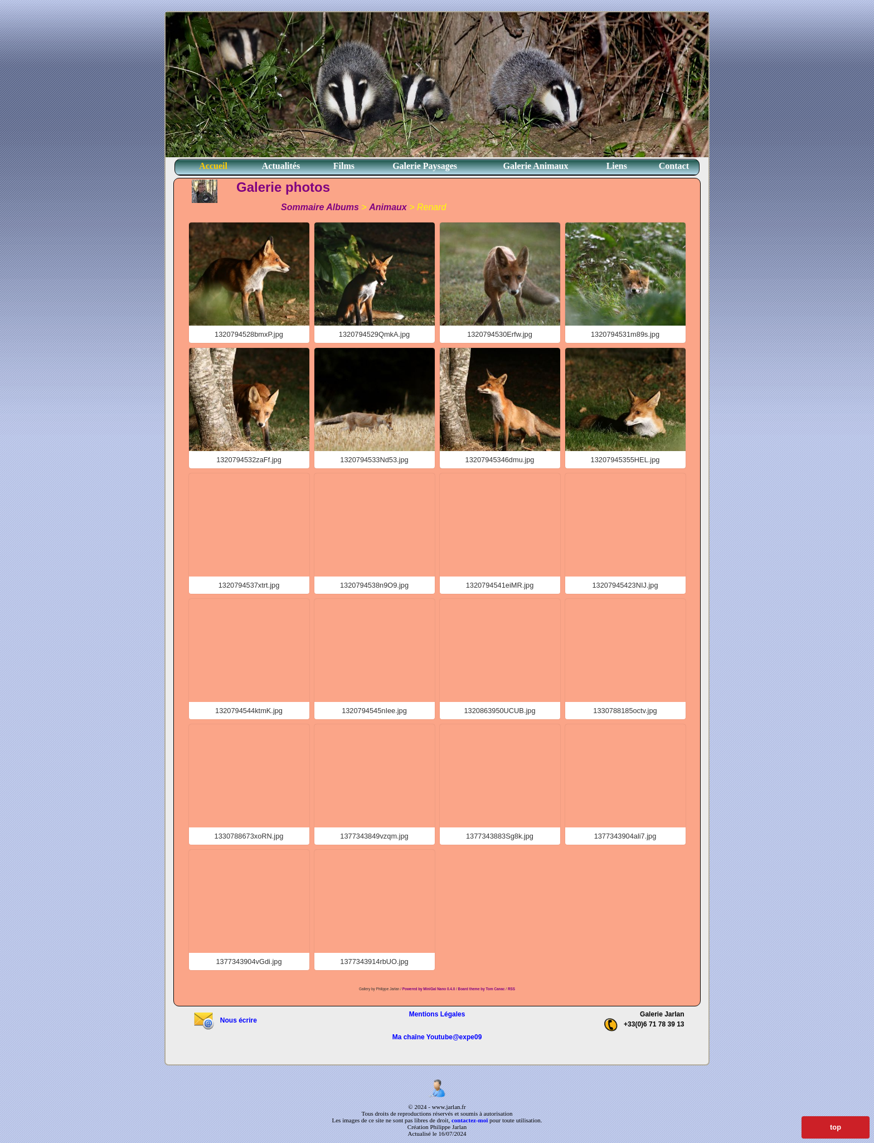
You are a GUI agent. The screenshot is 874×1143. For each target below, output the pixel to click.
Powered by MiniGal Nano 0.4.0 (429, 989)
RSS (511, 989)
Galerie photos (283, 187)
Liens (616, 166)
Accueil (213, 166)
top (835, 1127)
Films (344, 166)
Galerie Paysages (424, 166)
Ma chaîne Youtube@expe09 (437, 1037)
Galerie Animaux (536, 166)
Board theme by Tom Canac (482, 989)
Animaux (388, 207)
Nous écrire (225, 1020)
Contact (674, 166)
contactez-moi (469, 1120)
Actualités (281, 166)
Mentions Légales (437, 1014)
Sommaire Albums (320, 207)
